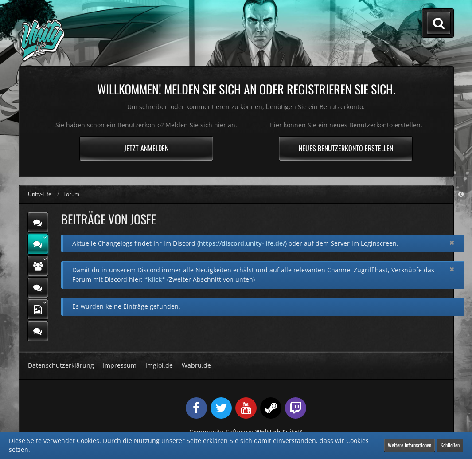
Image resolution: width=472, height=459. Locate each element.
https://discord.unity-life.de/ (242, 243)
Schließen (450, 445)
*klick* (154, 279)
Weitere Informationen (409, 445)
